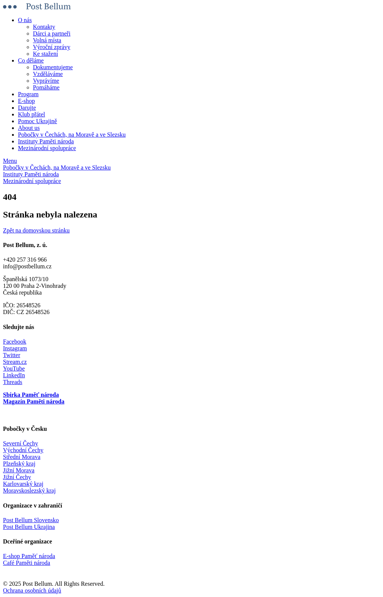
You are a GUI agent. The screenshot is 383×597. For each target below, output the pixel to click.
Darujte (27, 107)
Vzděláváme (48, 74)
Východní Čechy (23, 450)
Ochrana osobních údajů (32, 590)
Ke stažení (45, 54)
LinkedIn (14, 375)
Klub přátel (31, 114)
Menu (10, 161)
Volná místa (47, 40)
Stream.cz (15, 362)
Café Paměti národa (26, 563)
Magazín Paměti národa (33, 401)
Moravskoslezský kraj (29, 490)
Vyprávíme (46, 80)
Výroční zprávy (51, 47)
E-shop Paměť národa (29, 556)
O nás (25, 20)
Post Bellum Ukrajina (29, 527)
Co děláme (31, 60)
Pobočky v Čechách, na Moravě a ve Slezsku (72, 134)
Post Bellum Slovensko (31, 520)
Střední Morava (21, 457)
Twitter (11, 355)
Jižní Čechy (17, 477)
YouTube (14, 368)
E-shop (26, 101)
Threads (12, 382)
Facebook (14, 341)
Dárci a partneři (51, 33)
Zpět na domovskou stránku (36, 230)
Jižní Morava (18, 470)
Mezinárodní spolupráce (47, 148)
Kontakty (44, 27)
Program (28, 94)
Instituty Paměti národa (46, 141)
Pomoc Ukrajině (37, 121)
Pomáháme (46, 87)
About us (29, 128)
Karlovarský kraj (23, 484)
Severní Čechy (20, 443)
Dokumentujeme (53, 67)
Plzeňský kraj (19, 463)
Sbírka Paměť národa (31, 395)
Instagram (15, 348)
